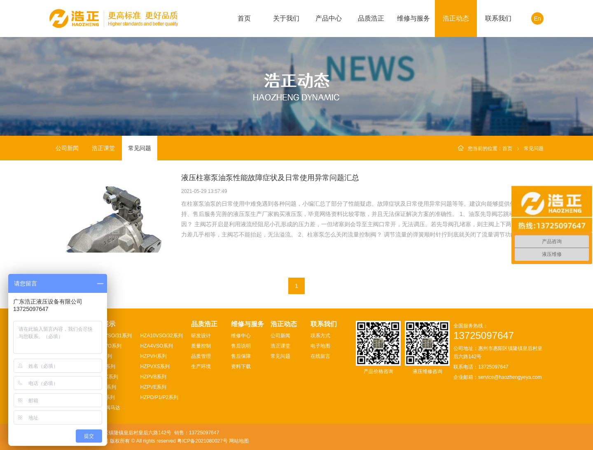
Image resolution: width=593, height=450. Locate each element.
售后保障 (241, 356)
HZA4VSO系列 (156, 346)
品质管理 (201, 356)
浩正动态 (456, 18)
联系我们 (498, 18)
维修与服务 (413, 18)
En (537, 18)
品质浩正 (371, 18)
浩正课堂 (103, 148)
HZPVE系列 (153, 387)
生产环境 (201, 366)
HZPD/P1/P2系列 (159, 397)
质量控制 (201, 346)
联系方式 (320, 336)
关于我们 (286, 18)
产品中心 (328, 18)
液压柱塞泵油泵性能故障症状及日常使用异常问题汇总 (270, 178)
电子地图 (320, 346)
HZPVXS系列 (155, 366)
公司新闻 (67, 148)
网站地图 (239, 441)
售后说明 (241, 346)
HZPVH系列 (153, 356)
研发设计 (201, 336)
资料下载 (241, 366)
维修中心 (241, 336)
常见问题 (139, 148)
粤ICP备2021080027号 (202, 441)
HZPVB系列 (153, 377)
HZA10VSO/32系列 (161, 336)
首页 (244, 18)
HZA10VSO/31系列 (110, 336)
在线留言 (320, 356)
